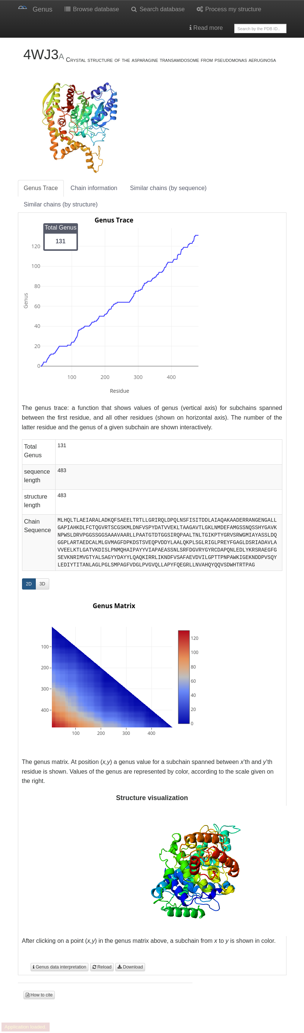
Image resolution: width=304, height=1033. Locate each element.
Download (130, 967)
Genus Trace (41, 188)
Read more (206, 28)
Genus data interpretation (59, 967)
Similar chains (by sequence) (168, 188)
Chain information (93, 188)
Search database (157, 9)
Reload (102, 967)
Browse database (91, 9)
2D (29, 584)
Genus (43, 9)
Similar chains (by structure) (61, 204)
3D (42, 584)
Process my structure (228, 9)
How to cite (39, 995)
